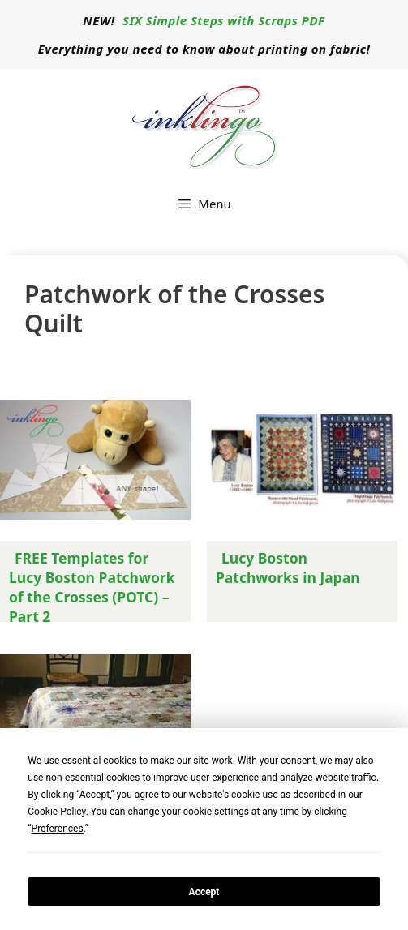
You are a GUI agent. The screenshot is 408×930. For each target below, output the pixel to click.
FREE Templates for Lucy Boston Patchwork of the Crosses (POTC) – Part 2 (92, 587)
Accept (204, 892)
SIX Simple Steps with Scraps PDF (223, 20)
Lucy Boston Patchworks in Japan (288, 567)
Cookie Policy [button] (56, 811)
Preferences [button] (58, 828)
